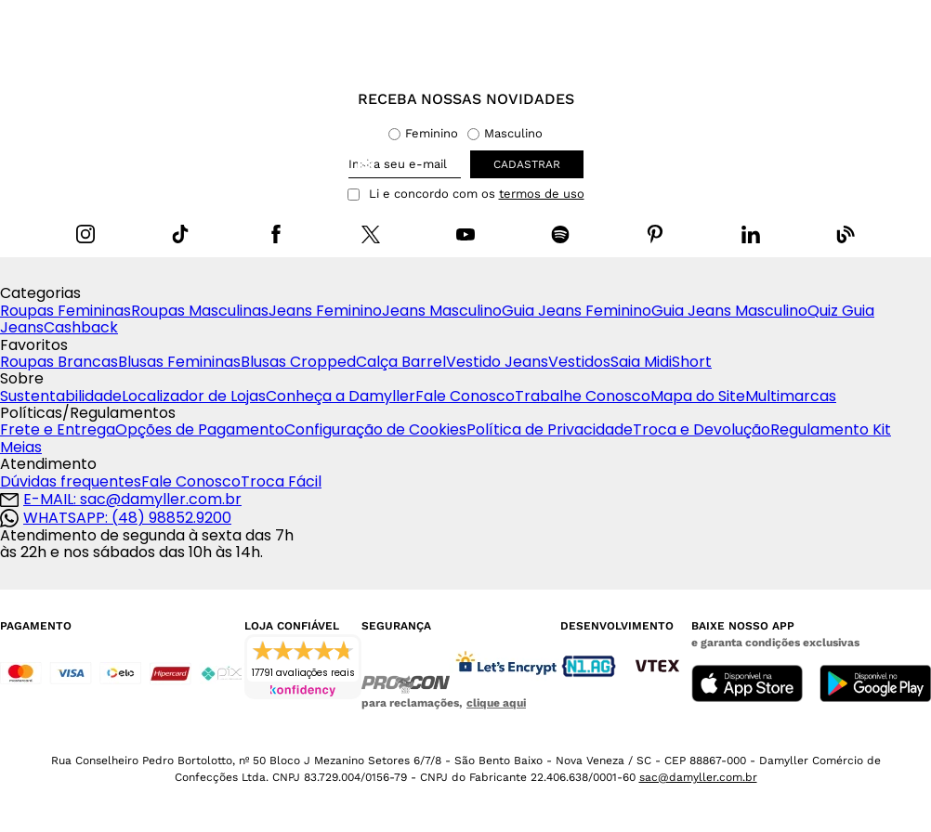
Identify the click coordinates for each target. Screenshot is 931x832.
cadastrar (526, 164)
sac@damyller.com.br (698, 777)
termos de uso (541, 194)
